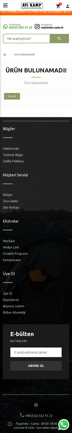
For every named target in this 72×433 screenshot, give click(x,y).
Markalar (9, 241)
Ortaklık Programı (15, 253)
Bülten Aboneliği (14, 312)
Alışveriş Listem (13, 306)
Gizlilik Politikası (13, 161)
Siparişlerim (11, 300)
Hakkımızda (11, 148)
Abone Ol (36, 365)
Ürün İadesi (10, 201)
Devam (12, 96)
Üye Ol (7, 293)
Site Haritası (11, 207)
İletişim (7, 194)
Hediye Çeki (11, 247)
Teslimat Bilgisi (13, 155)
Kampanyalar (12, 260)
